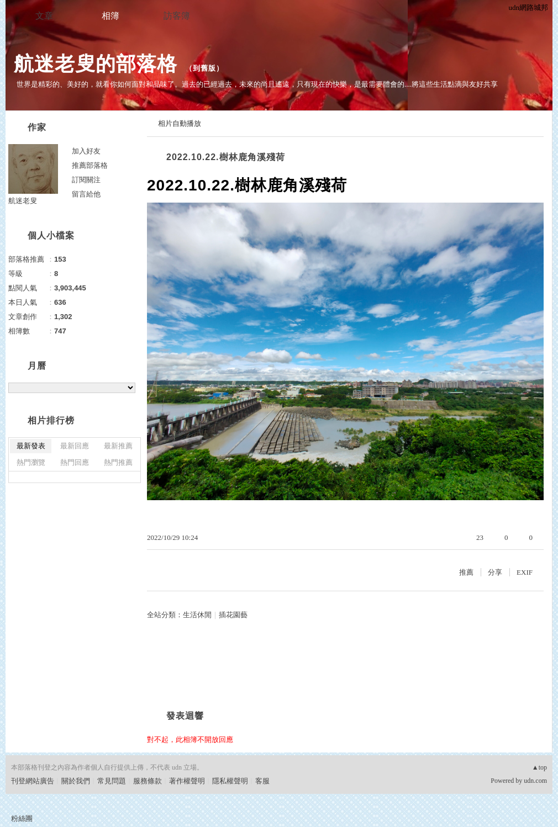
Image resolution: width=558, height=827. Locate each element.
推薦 (466, 572)
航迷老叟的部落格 (95, 63)
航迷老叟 (22, 201)
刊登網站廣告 (32, 781)
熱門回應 (74, 462)
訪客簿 (177, 15)
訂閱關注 (86, 180)
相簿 (110, 15)
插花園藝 (233, 615)
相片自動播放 (179, 123)
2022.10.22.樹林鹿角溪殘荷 (225, 157)
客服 (262, 781)
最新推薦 (118, 446)
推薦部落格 (90, 165)
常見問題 (111, 781)
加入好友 (86, 151)
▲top (539, 767)
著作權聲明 (187, 781)
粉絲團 (22, 818)
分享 (495, 572)
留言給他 (86, 194)
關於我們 (75, 781)
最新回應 (74, 446)
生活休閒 (197, 615)
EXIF (525, 572)
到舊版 (204, 68)
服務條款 (147, 781)
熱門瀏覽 (31, 462)
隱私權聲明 (230, 781)
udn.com (535, 780)
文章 (44, 15)
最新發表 (31, 446)
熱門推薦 (118, 462)
